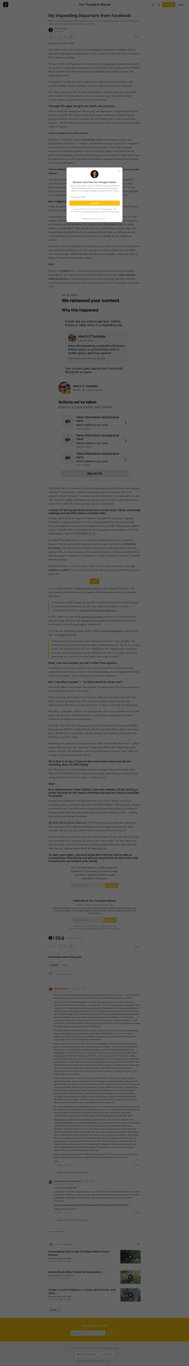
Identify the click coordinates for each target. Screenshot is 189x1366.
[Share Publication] (158, 4)
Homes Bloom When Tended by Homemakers (75, 1272)
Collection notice (112, 1348)
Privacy (94, 1348)
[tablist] (59, 965)
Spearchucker (60, 988)
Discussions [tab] (67, 1244)
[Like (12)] (52, 37)
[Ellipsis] (139, 988)
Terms (100, 1348)
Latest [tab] (57, 1244)
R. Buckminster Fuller (91, 617)
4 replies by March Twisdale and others (73, 1172)
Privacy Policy (114, 211)
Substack (82, 1360)
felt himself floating (112, 631)
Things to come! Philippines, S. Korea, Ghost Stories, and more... (81, 1291)
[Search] (153, 4)
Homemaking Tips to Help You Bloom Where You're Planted (78, 1253)
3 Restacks (78, 938)
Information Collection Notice (93, 211)
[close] (119, 171)
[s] (130, 1256)
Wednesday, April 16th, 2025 (61, 1275)
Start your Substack (86, 1354)
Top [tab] (51, 1244)
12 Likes (70, 938)
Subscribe (168, 4)
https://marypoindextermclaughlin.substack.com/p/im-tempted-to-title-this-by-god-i (91, 1205)
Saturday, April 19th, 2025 (59, 1296)
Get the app (107, 1354)
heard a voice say (67, 635)
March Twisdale (60, 29)
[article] (94, 1258)
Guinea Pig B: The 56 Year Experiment (98, 610)
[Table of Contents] (3, 683)
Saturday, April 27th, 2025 (59, 1258)
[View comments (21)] (62, 37)
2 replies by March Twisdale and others (73, 1220)
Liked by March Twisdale (64, 991)
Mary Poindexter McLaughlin (67, 1181)
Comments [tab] (54, 965)
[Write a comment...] (97, 978)
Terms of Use (107, 209)
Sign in (181, 4)
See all (55, 1310)
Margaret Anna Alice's (88, 588)
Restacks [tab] (64, 965)
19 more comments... (56, 1231)
